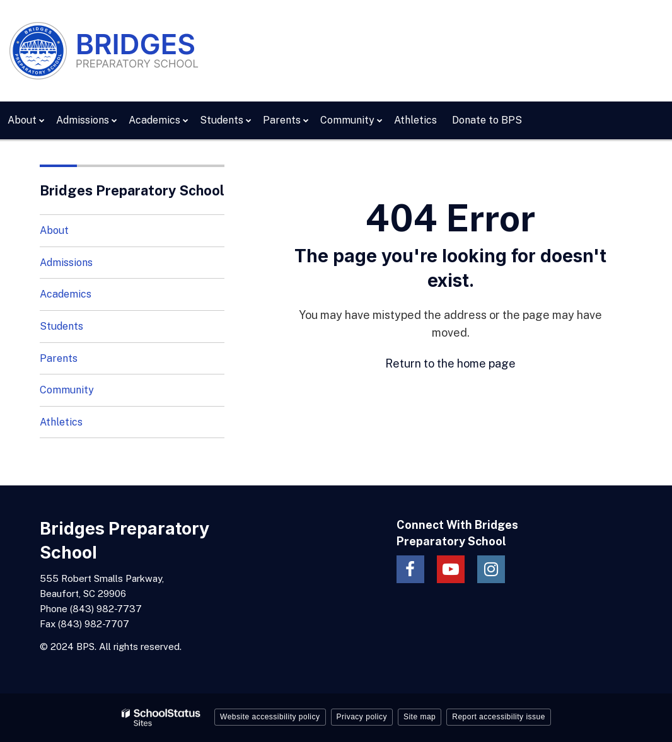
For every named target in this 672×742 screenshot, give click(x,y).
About (54, 230)
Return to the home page (450, 363)
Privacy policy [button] (362, 716)
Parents (59, 358)
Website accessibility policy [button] (270, 716)
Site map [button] (419, 716)
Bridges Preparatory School (132, 190)
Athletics (61, 422)
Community (67, 390)
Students (61, 326)
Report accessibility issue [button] (498, 716)
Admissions (66, 263)
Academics (65, 294)
